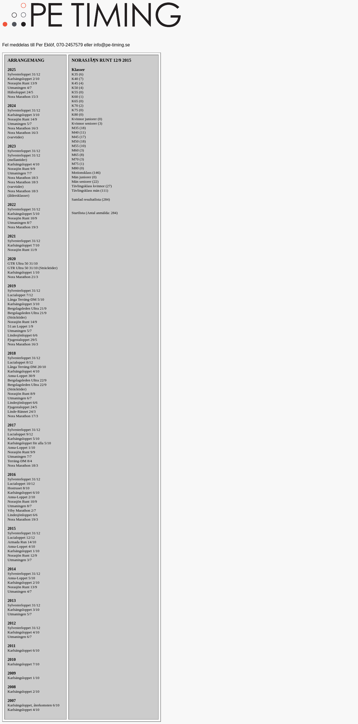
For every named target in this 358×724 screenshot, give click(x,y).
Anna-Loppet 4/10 (21, 546)
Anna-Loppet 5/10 (21, 578)
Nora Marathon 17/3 (23, 416)
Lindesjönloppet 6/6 (22, 335)
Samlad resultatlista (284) (91, 199)
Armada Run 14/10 (22, 542)
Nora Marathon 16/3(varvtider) (23, 134)
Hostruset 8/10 (18, 488)
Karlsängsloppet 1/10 (23, 272)
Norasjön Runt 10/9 (22, 218)
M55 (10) (79, 146)
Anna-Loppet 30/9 (21, 376)
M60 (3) (78, 150)
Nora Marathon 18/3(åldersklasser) (23, 193)
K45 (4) (77, 83)
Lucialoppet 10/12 (21, 483)
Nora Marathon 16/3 (23, 128)
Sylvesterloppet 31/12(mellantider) (24, 157)
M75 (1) (78, 164)
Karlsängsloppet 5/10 (23, 214)
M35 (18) (79, 128)
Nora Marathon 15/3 (23, 96)
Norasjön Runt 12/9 (22, 555)
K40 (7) (77, 79)
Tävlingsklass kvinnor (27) (92, 186)
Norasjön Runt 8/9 (21, 393)
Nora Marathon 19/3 (23, 227)
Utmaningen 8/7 (20, 222)
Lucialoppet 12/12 (21, 537)
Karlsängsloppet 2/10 (23, 79)
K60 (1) (77, 96)
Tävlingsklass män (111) (90, 190)
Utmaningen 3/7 (20, 560)
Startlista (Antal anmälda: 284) (95, 213)
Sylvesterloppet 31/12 (24, 74)
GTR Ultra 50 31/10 (23, 263)
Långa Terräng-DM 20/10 (27, 367)
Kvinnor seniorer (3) (87, 123)
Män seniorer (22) (85, 181)
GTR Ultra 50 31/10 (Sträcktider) (32, 268)
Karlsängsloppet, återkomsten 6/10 (33, 705)
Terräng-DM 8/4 (20, 461)
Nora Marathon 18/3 (23, 177)
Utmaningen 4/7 (20, 88)
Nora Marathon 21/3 (23, 277)
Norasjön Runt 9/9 (21, 169)
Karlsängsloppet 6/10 (23, 492)
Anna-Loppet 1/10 (21, 447)
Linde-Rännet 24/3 (22, 411)
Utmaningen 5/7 (20, 124)
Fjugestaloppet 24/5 (22, 407)
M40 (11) (79, 132)
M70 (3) (78, 159)
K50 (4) (77, 88)
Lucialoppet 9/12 (20, 434)
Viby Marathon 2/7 (22, 510)
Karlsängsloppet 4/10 (23, 164)
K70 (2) (77, 105)
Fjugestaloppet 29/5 (22, 340)
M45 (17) (79, 137)
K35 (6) (77, 74)
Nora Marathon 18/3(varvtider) (23, 184)
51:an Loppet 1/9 (20, 326)
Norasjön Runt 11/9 (22, 250)
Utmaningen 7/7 (20, 173)
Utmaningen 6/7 (20, 398)
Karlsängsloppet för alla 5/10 (29, 443)
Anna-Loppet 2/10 (21, 497)
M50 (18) (79, 141)
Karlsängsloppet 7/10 (23, 245)
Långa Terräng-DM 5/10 (26, 299)
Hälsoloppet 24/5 (20, 92)
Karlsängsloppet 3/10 (23, 115)
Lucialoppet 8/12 (20, 362)
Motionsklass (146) (86, 172)
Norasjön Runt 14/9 (22, 119)
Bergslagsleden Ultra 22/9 (27, 380)
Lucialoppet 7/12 (20, 295)
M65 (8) (78, 155)
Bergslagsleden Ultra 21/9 (27, 308)
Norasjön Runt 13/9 (22, 83)
